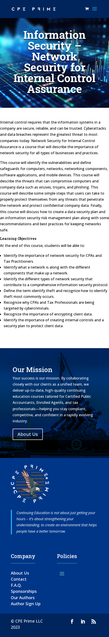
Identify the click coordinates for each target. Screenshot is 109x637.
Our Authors (23, 597)
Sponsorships (24, 591)
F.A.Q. (16, 585)
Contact (19, 579)
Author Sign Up (26, 603)
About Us (28, 434)
